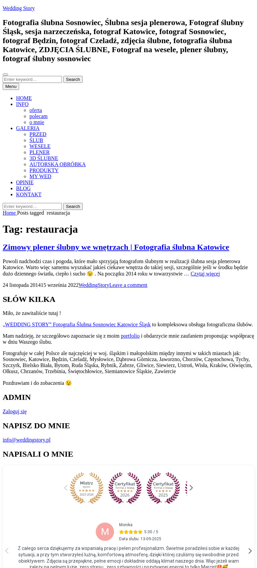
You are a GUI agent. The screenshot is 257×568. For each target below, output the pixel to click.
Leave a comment (128, 285)
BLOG (23, 188)
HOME (24, 98)
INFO (22, 104)
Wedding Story (19, 8)
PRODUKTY (44, 170)
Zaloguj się (15, 411)
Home (10, 213)
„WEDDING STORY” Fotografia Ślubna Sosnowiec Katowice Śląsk (77, 324)
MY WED (40, 176)
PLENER (39, 152)
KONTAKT (28, 194)
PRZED (38, 134)
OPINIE (24, 182)
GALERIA (27, 128)
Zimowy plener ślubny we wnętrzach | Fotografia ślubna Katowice (116, 247)
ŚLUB (36, 140)
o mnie (36, 122)
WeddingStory (94, 285)
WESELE (40, 146)
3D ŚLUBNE (43, 158)
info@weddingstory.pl (27, 440)
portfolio (130, 336)
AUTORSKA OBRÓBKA (57, 164)
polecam (38, 116)
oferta (35, 110)
